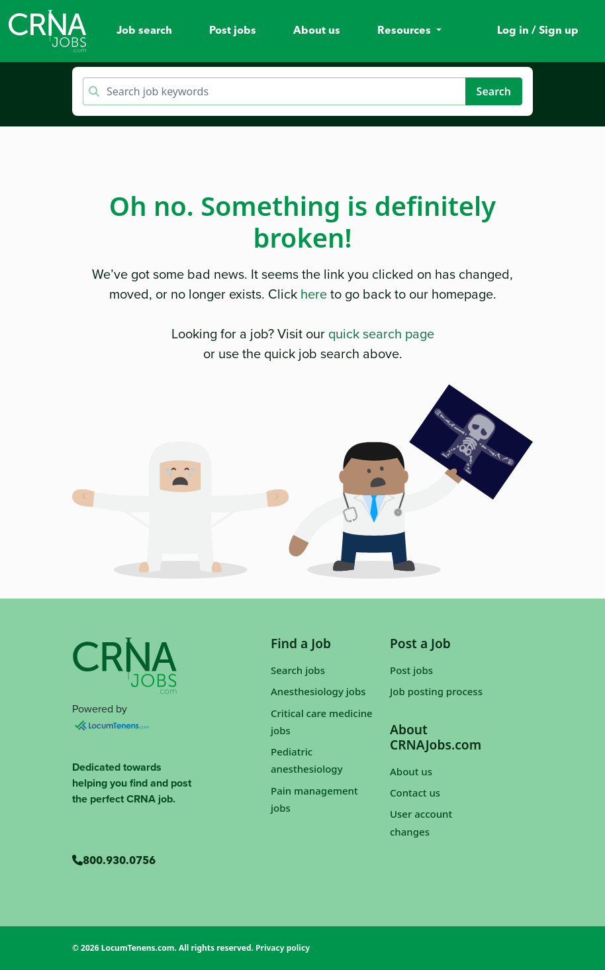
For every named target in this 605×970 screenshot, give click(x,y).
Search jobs (298, 670)
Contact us (415, 792)
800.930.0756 (114, 861)
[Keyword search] (285, 91)
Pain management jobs (314, 799)
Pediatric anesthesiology (307, 760)
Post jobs (232, 31)
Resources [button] (405, 31)
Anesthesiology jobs (318, 691)
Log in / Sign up (538, 31)
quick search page (381, 334)
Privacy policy (283, 947)
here (314, 294)
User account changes (421, 822)
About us (316, 31)
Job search (144, 31)
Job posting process (436, 691)
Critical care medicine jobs (322, 721)
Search (494, 91)
